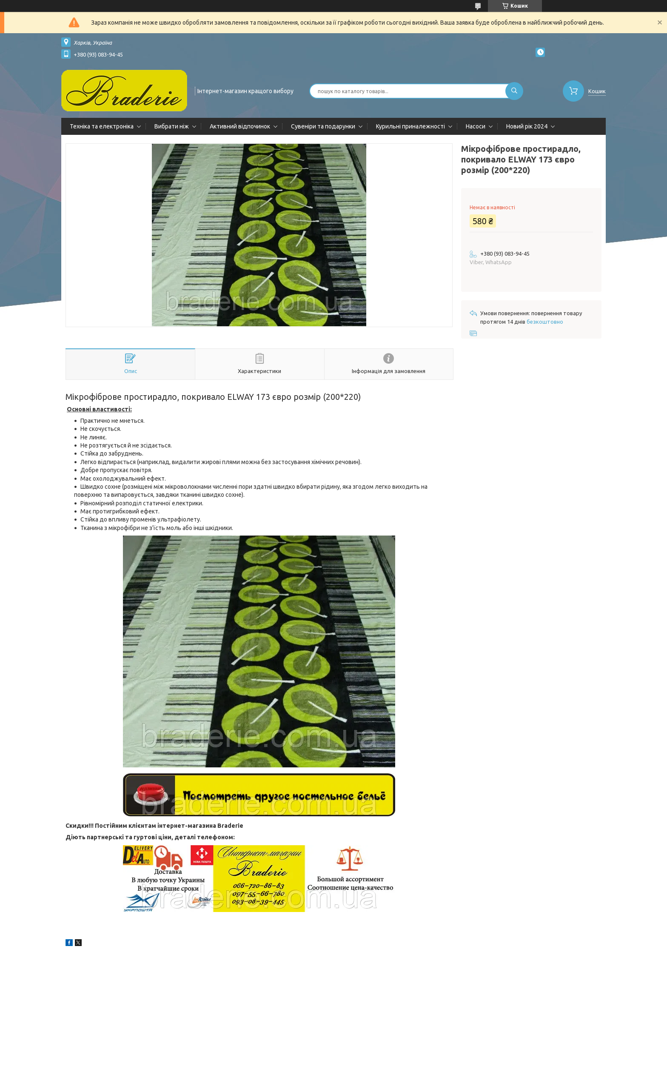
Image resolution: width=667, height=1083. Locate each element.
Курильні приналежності (410, 126)
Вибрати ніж (171, 126)
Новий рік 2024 (526, 126)
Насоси (475, 126)
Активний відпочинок (240, 126)
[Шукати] (514, 91)
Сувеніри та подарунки (323, 126)
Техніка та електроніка (102, 126)
